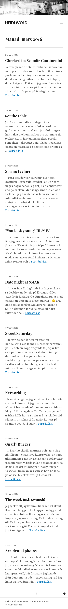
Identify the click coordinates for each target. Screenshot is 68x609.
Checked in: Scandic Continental (33, 60)
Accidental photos (21, 550)
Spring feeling (18, 171)
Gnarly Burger (18, 444)
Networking (15, 392)
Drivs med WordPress (16, 601)
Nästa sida (64, 593)
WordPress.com (13, 604)
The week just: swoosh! (25, 499)
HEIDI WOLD (16, 22)
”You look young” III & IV (27, 230)
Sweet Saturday (18, 333)
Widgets (61, 26)
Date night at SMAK (22, 282)
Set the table (16, 115)
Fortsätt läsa (13, 95)
